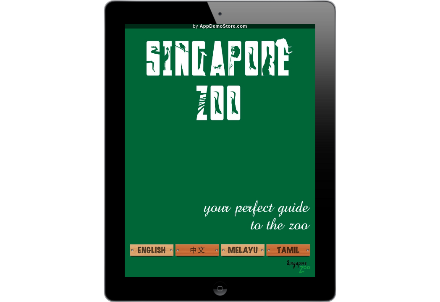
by (220, 26)
